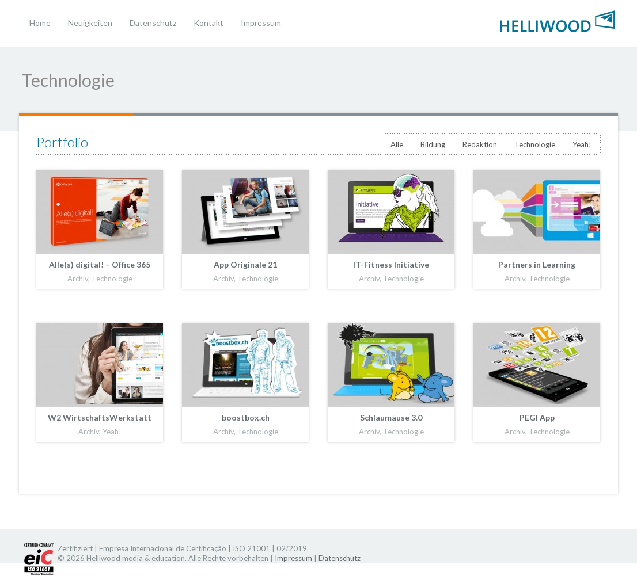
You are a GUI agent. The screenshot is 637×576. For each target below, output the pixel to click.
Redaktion (479, 144)
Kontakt (208, 23)
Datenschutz (153, 23)
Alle (396, 144)
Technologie (534, 144)
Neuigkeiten (90, 23)
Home (40, 23)
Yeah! (582, 144)
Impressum (261, 23)
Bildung (432, 144)
